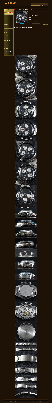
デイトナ (6, 16)
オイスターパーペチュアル (8, 51)
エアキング (6, 32)
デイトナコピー (25, 9)
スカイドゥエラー (7, 40)
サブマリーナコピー (25, 401)
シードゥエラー (7, 43)
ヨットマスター (7, 29)
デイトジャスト (7, 24)
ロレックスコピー (18, 9)
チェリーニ (6, 48)
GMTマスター (7, 35)
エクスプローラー (7, 21)
